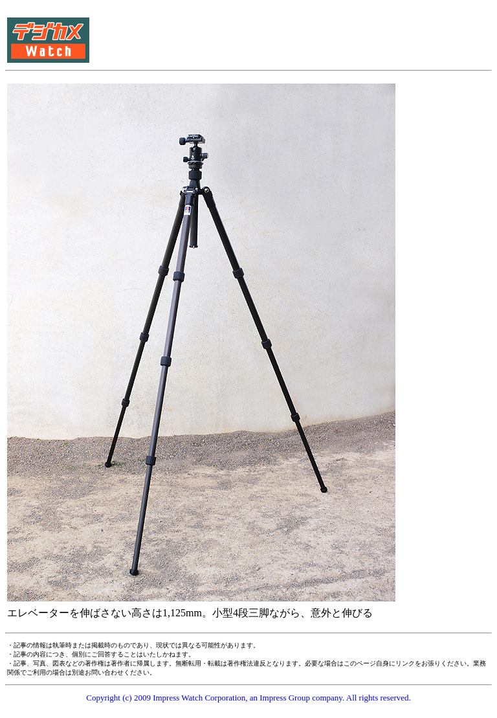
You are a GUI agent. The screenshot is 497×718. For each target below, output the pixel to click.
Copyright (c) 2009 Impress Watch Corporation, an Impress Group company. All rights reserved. (248, 697)
